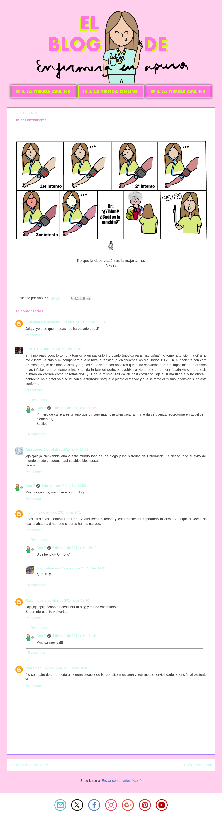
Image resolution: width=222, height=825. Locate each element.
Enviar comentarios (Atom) (122, 780)
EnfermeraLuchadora (42, 322)
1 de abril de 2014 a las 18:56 (63, 486)
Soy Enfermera (48, 568)
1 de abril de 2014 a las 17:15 (59, 349)
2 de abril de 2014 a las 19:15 (74, 548)
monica (31, 512)
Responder (33, 335)
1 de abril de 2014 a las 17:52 (66, 449)
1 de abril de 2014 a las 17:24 (74, 408)
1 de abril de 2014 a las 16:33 (83, 322)
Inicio (116, 765)
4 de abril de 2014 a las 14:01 (84, 568)
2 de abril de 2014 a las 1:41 (60, 512)
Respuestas (40, 400)
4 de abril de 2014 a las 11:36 (74, 636)
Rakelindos (34, 600)
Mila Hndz (33, 668)
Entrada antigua (198, 765)
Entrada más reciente (29, 765)
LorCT (30, 349)
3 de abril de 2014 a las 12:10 (67, 600)
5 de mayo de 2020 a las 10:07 (66, 668)
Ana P (41, 408)
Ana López (34, 449)
